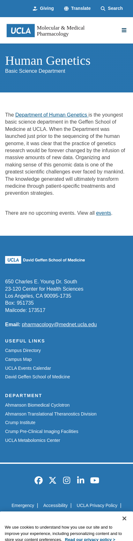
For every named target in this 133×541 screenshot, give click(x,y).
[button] (77, 8)
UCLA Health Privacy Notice (56, 516)
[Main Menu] (124, 30)
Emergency (22, 505)
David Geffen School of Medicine (37, 376)
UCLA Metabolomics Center (32, 440)
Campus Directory (23, 350)
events (103, 213)
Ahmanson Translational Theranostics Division (51, 413)
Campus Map (18, 359)
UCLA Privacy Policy (97, 505)
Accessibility (55, 505)
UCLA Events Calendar (28, 368)
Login (98, 516)
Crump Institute (20, 422)
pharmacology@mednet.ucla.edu (59, 324)
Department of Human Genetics (51, 115)
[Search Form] (112, 8)
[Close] (124, 531)
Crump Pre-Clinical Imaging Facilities (41, 431)
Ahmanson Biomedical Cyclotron (37, 405)
